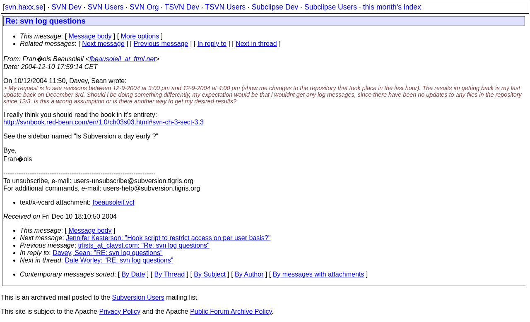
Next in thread (256, 43)
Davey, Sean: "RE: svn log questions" (107, 252)
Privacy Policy (119, 311)
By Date (133, 274)
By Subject (209, 274)
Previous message (161, 43)
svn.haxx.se (24, 7)
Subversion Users (138, 297)
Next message (103, 43)
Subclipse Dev (275, 7)
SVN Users (105, 7)
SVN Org (144, 7)
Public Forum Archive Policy (231, 311)
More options (140, 36)
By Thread (169, 274)
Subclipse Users (330, 7)
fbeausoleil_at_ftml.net (122, 58)
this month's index (392, 7)
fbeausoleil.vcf (113, 202)
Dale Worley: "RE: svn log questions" (119, 260)
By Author (249, 274)
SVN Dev (66, 7)
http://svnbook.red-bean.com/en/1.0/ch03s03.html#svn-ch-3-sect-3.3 (103, 122)
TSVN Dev (182, 7)
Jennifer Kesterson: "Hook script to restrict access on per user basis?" (168, 237)
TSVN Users (225, 7)
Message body (89, 36)
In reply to (212, 43)
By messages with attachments (318, 274)
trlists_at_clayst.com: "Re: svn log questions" (144, 245)
